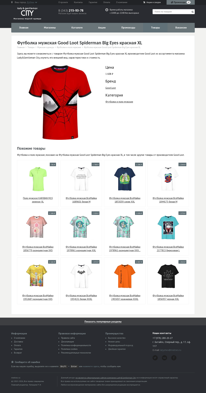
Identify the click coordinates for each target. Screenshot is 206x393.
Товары (155, 27)
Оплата (106, 2)
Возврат (18, 352)
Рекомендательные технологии (76, 352)
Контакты (78, 2)
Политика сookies (69, 349)
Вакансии (181, 27)
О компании (121, 2)
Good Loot (110, 87)
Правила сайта (68, 338)
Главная (23, 27)
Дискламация (67, 341)
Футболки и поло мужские (69, 47)
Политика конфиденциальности (76, 345)
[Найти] (193, 11)
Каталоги (77, 27)
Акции (152, 2)
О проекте (63, 2)
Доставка (18, 341)
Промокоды (128, 27)
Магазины (50, 27)
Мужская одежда (45, 47)
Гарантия (93, 2)
